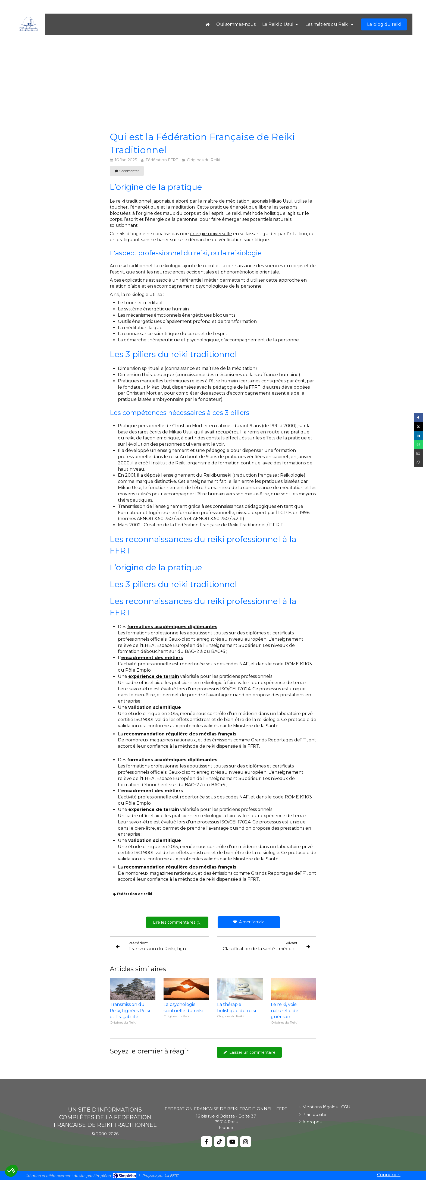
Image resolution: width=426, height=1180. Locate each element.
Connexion (388, 1174)
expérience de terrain (153, 676)
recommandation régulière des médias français (180, 734)
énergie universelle (211, 233)
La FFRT (172, 1175)
